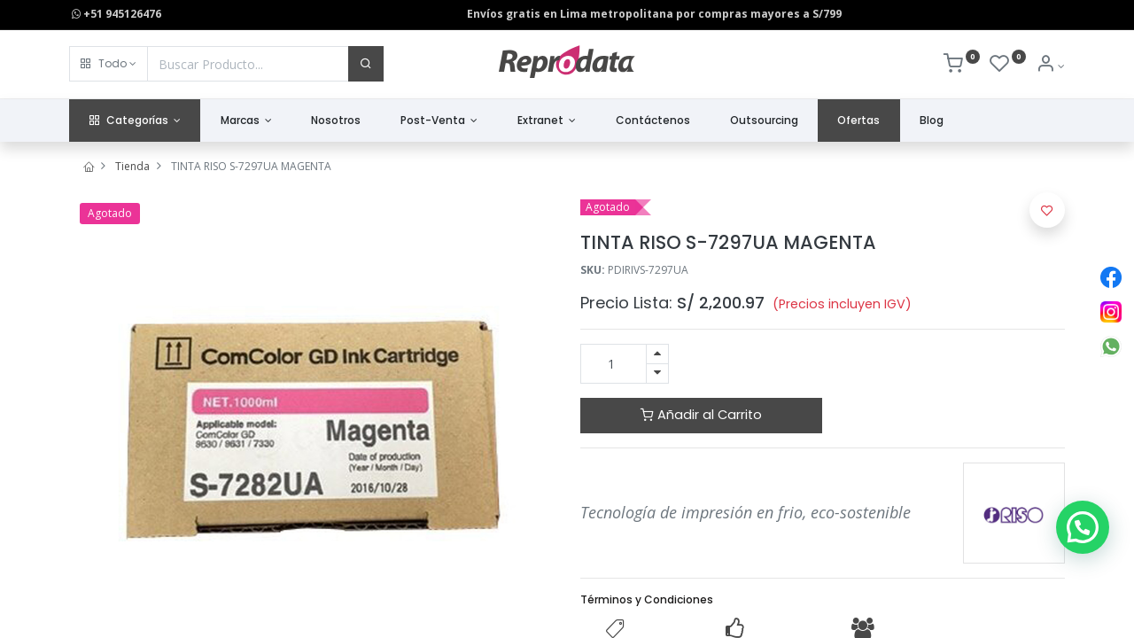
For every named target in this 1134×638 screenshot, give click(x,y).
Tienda (132, 166)
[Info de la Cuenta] (1050, 66)
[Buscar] (366, 64)
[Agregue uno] (657, 354)
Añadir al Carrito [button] (701, 415)
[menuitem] (336, 121)
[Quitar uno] (657, 373)
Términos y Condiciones (646, 599)
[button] (108, 64)
